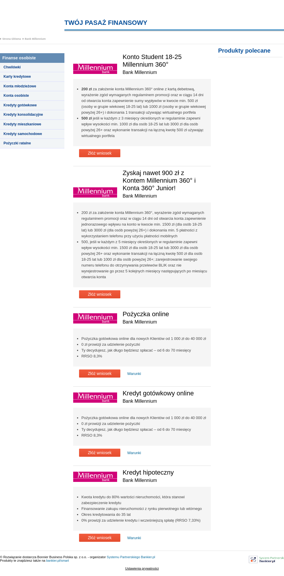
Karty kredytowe (17, 77)
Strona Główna (11, 38)
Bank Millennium (35, 38)
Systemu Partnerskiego (123, 557)
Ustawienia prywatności (142, 568)
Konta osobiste (16, 96)
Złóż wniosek (100, 153)
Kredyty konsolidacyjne (23, 115)
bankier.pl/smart (57, 560)
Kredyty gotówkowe (20, 105)
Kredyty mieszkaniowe (22, 124)
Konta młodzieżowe (20, 86)
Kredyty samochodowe (23, 134)
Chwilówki (12, 67)
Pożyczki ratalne (17, 143)
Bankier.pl (148, 557)
